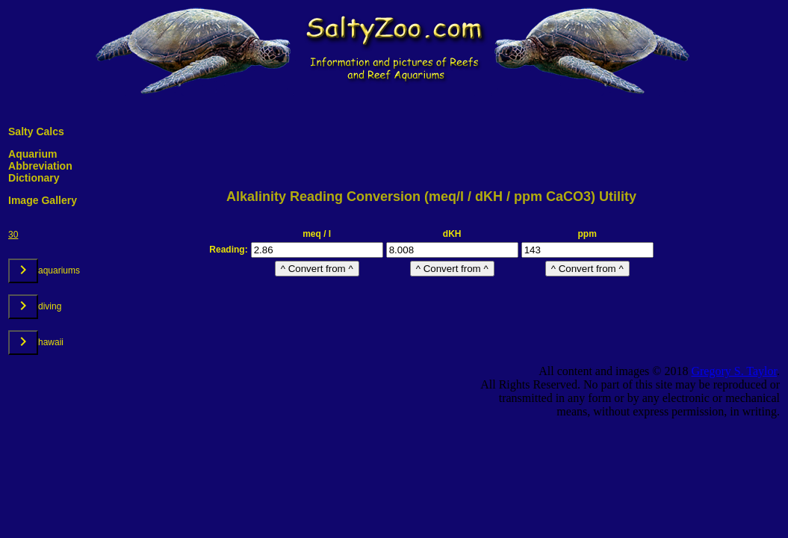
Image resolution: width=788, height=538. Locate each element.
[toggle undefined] (23, 271)
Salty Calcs (36, 131)
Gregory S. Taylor (734, 371)
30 (13, 234)
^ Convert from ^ (317, 268)
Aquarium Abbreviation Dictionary (40, 166)
